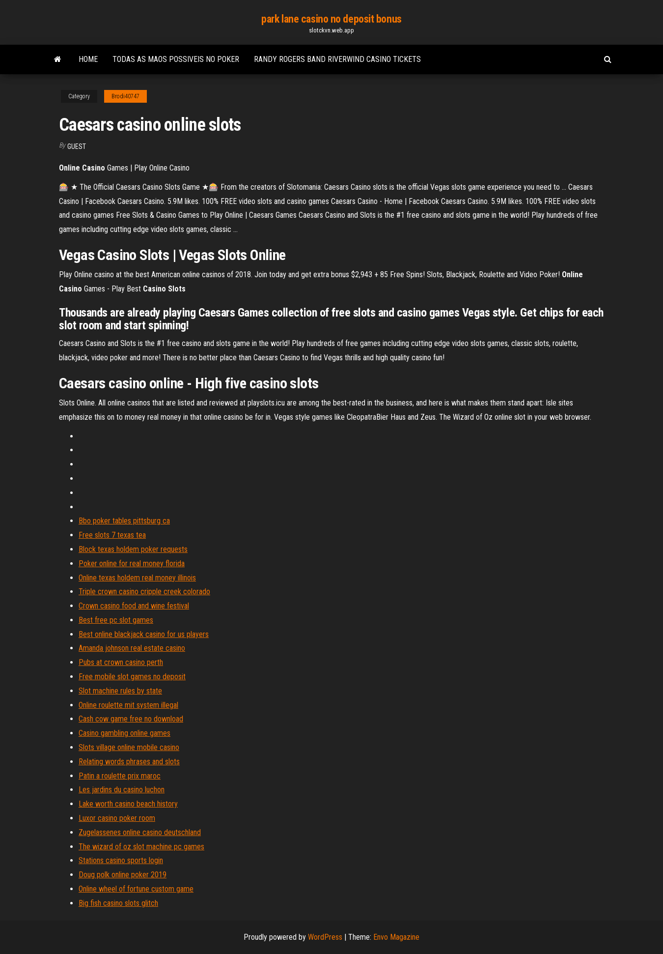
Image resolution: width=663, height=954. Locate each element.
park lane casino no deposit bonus (331, 19)
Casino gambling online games (124, 733)
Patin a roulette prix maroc (120, 776)
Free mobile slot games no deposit (132, 676)
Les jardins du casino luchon (122, 789)
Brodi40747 (125, 96)
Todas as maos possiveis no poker (175, 59)
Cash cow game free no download (131, 718)
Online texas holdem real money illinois (137, 577)
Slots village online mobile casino (129, 747)
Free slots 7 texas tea (112, 535)
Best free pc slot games (116, 620)
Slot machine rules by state (120, 690)
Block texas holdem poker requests (133, 549)
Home (88, 59)
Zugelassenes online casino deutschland (140, 832)
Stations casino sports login (121, 860)
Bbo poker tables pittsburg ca (124, 520)
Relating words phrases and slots (129, 761)
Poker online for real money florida (132, 563)
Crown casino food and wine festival (134, 605)
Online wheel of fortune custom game (136, 889)
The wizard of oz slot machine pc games (141, 846)
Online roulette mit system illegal (128, 705)
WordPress (325, 937)
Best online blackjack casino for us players (144, 634)
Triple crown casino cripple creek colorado (144, 591)
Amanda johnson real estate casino (132, 648)
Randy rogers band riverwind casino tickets (337, 59)
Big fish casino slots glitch (118, 903)
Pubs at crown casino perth (121, 662)
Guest (76, 146)
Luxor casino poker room (117, 818)
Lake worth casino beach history (128, 804)
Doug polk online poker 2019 (122, 874)
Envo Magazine (396, 937)
